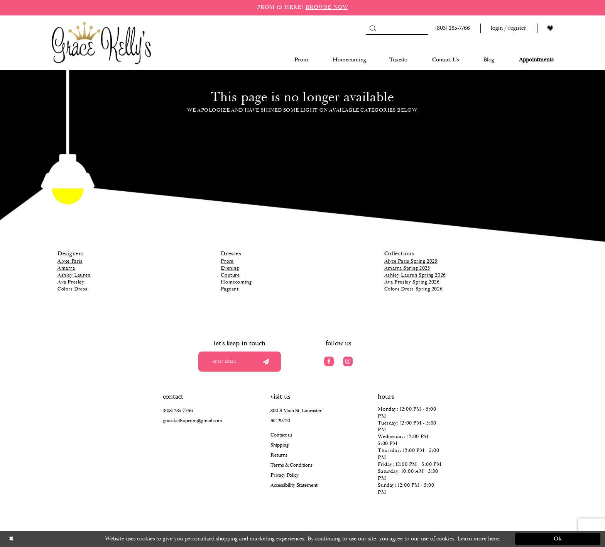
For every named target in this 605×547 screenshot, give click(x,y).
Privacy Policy (284, 475)
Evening (230, 268)
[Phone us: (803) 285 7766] (451, 28)
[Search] (397, 28)
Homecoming (236, 282)
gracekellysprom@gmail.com (192, 421)
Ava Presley (70, 282)
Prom (227, 261)
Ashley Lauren (74, 275)
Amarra (66, 268)
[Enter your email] (239, 362)
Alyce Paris (70, 261)
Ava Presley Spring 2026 (412, 282)
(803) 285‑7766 (178, 411)
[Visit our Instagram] (348, 361)
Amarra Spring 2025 (407, 268)
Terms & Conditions (291, 465)
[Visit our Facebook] (329, 361)
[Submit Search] (372, 28)
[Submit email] (265, 362)
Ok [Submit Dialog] (558, 538)
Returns (278, 455)
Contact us (281, 435)
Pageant (229, 289)
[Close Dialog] (47, 539)
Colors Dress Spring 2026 (413, 289)
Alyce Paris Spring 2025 (411, 261)
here (493, 538)
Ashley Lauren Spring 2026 (415, 275)
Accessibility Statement (294, 485)
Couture (230, 275)
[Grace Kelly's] (101, 42)
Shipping (279, 445)
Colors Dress (72, 289)
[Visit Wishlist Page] (550, 28)
